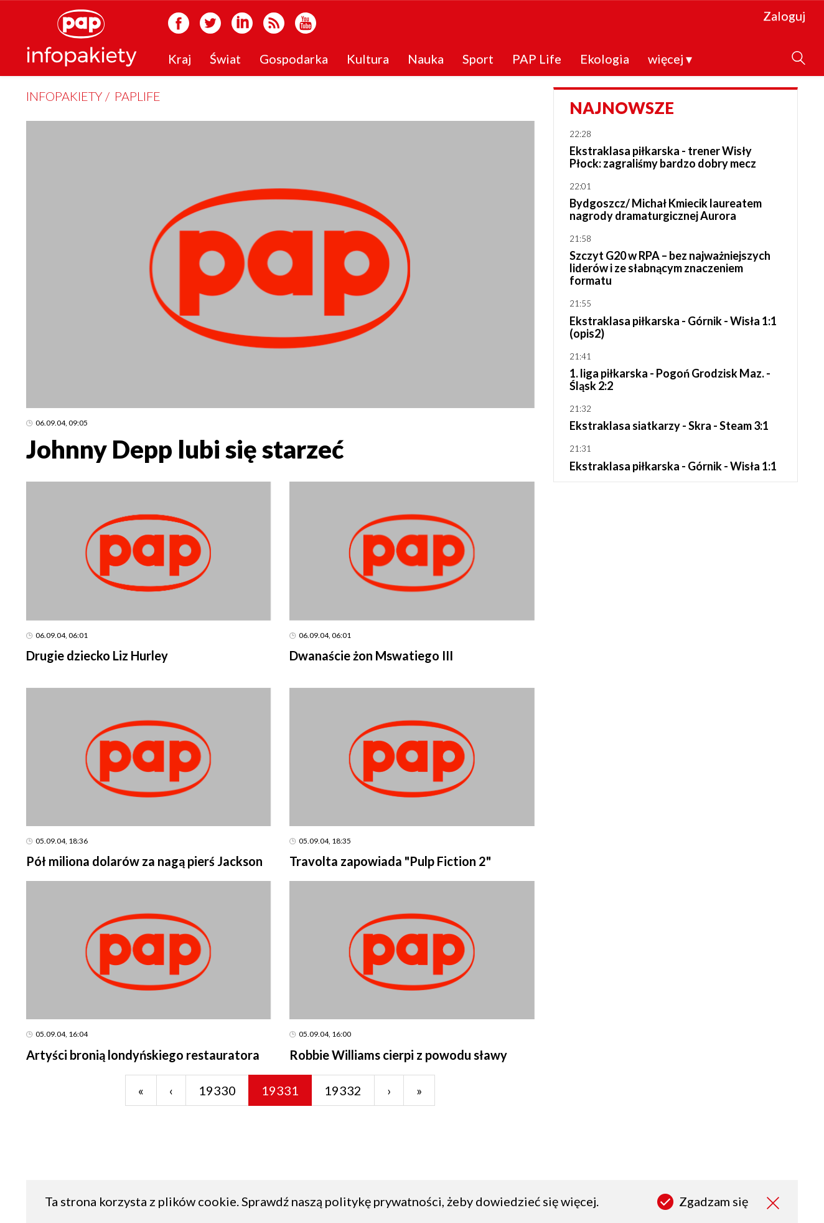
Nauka (426, 59)
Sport (478, 59)
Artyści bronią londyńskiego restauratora (143, 1054)
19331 (280, 1090)
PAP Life (536, 59)
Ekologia (604, 59)
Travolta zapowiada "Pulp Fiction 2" (390, 861)
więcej (670, 59)
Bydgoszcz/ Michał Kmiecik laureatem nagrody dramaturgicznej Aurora (665, 209)
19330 (217, 1090)
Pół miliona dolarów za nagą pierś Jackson (144, 861)
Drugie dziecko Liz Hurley (97, 655)
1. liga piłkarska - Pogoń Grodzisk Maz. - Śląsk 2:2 (669, 379)
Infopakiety (64, 95)
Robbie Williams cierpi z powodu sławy (398, 1054)
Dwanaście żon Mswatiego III (371, 655)
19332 (343, 1090)
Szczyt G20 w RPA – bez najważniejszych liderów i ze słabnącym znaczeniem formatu (669, 268)
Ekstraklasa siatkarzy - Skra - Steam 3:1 (669, 425)
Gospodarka (294, 59)
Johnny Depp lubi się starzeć (185, 449)
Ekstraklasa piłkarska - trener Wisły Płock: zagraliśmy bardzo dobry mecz (662, 157)
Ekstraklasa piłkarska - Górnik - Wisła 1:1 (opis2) (673, 327)
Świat (225, 59)
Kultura (368, 59)
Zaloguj (784, 16)
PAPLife (138, 95)
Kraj (179, 59)
